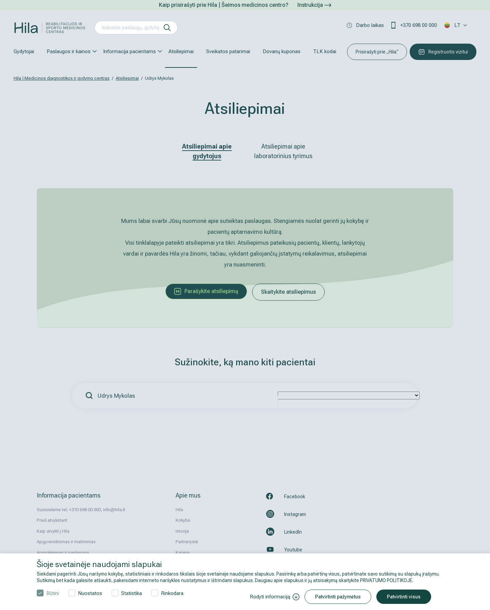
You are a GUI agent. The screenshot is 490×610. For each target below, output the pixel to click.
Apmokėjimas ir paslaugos (63, 552)
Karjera (183, 552)
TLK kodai (324, 51)
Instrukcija (314, 5)
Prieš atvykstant (52, 520)
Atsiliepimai (181, 51)
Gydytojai (24, 51)
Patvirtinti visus (404, 596)
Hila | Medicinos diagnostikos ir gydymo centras (62, 78)
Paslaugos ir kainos (69, 51)
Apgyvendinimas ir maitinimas (66, 541)
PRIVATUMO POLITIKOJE (386, 580)
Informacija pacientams (129, 51)
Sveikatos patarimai (228, 51)
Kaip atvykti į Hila (53, 531)
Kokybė (183, 520)
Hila (179, 509)
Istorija (182, 531)
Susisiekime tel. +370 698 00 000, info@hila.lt (81, 509)
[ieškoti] (167, 27)
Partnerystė (187, 541)
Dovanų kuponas (281, 51)
